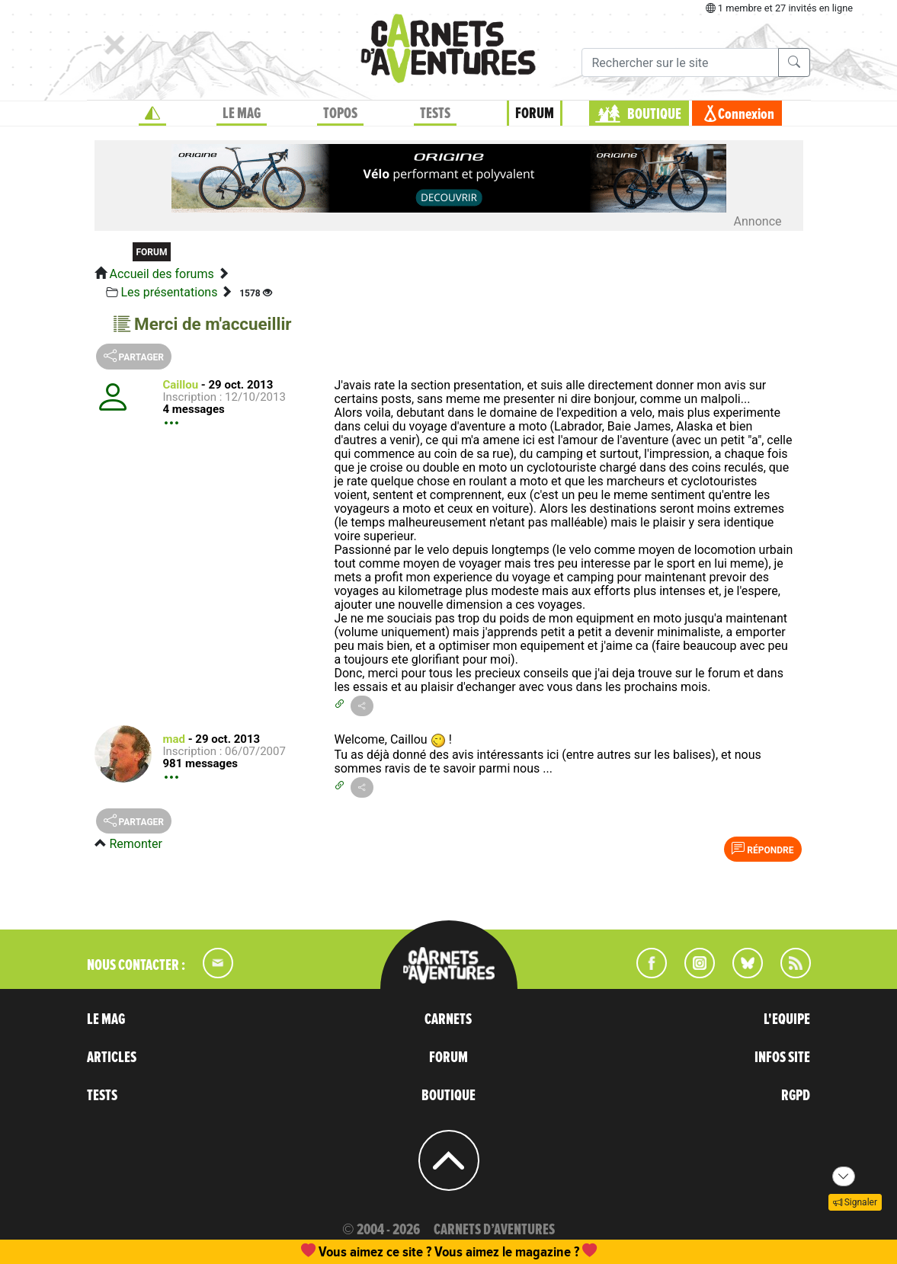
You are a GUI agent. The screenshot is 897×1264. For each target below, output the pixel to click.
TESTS (435, 113)
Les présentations (168, 292)
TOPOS (340, 113)
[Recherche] (680, 62)
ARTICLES (111, 1057)
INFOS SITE (782, 1057)
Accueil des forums (161, 274)
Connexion (746, 114)
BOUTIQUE (654, 114)
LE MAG (242, 113)
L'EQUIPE (787, 1019)
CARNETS (448, 1019)
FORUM (534, 113)
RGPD (795, 1095)
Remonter (135, 844)
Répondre (762, 848)
